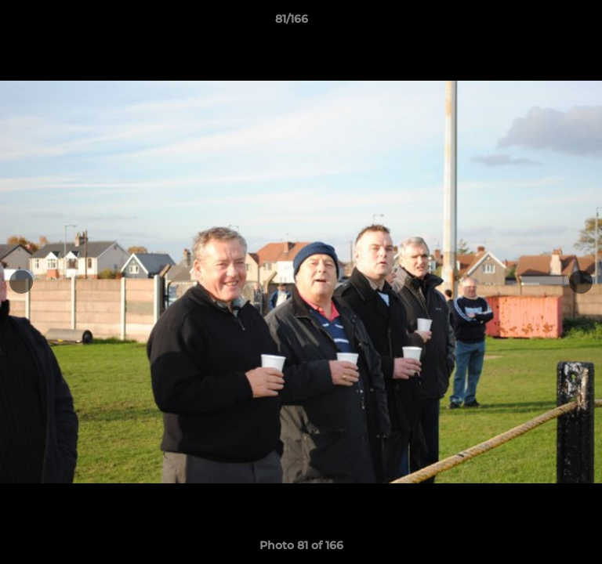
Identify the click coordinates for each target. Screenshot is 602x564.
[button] (545, 23)
